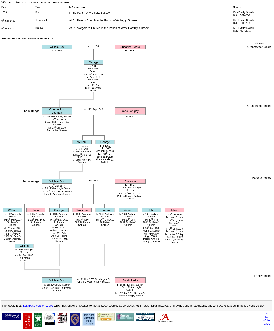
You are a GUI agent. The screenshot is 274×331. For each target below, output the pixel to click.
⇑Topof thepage (266, 318)
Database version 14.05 (38, 305)
